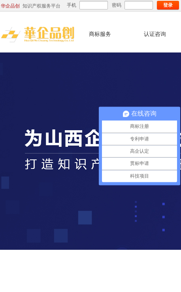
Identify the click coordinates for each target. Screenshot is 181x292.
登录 (168, 5)
